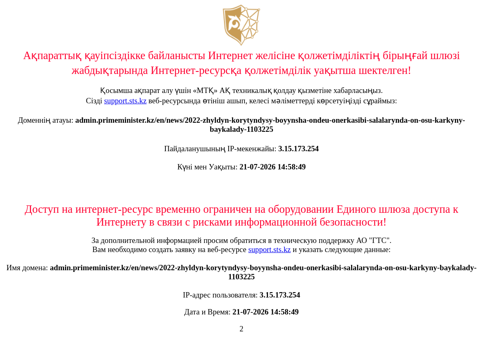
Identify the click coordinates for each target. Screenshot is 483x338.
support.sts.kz (125, 100)
